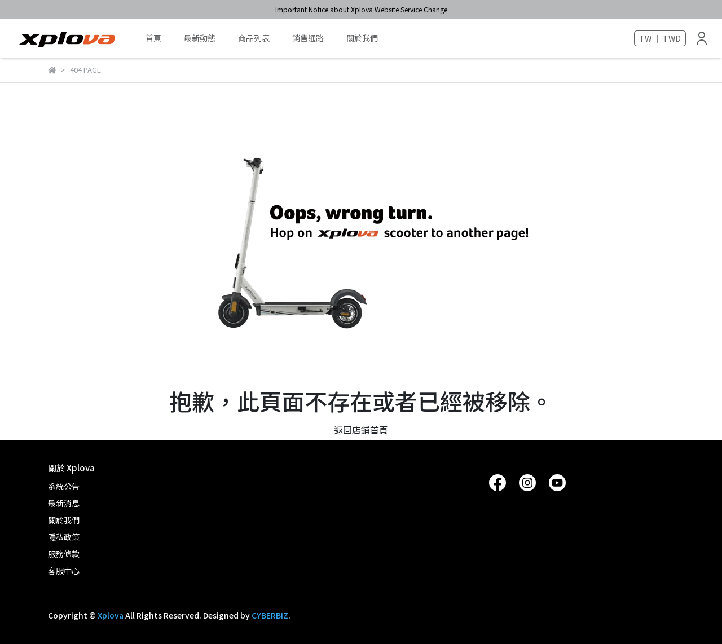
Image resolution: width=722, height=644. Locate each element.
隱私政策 (64, 536)
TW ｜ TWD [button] (660, 38)
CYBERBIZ (270, 615)
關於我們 (362, 37)
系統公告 (64, 486)
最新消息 (64, 503)
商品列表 (254, 37)
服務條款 (64, 553)
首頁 (153, 37)
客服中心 (64, 570)
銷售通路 (308, 37)
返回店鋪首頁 (361, 429)
